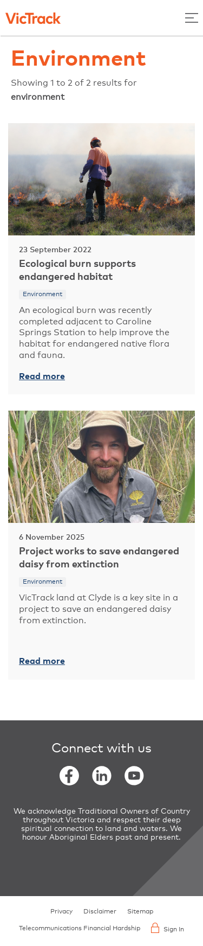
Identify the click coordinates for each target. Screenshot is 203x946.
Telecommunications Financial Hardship (79, 928)
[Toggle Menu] (192, 17)
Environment (42, 294)
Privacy (61, 912)
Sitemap (140, 912)
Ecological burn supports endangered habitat (77, 270)
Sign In (167, 928)
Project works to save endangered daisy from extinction (99, 558)
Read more (42, 376)
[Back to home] (33, 17)
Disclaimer (99, 912)
